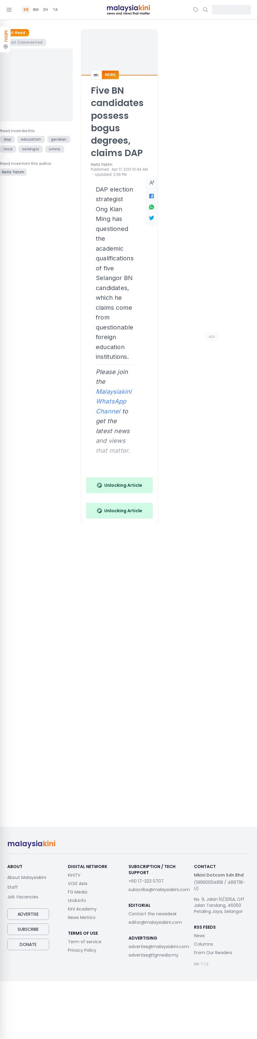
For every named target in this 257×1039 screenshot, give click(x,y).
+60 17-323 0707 (146, 881)
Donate (28, 944)
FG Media (77, 892)
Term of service (85, 942)
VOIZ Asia (77, 883)
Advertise (28, 914)
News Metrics (81, 917)
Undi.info (77, 900)
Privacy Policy (82, 950)
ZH (45, 9)
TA (55, 9)
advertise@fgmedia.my (153, 955)
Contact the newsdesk (152, 914)
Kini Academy (82, 909)
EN (26, 9)
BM (35, 9)
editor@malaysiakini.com (155, 922)
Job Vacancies (22, 897)
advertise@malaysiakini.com (158, 947)
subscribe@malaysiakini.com (159, 890)
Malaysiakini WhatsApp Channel (114, 401)
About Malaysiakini (26, 877)
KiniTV (74, 875)
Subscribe (28, 929)
